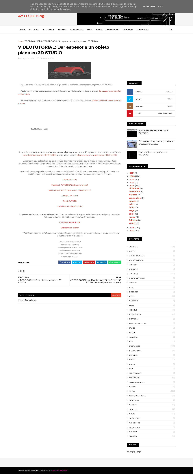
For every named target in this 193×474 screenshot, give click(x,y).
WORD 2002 (134, 423)
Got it (160, 6)
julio (131, 204)
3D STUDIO (30, 41)
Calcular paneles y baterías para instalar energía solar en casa (157, 142)
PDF (131, 341)
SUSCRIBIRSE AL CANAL (165, 113)
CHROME (133, 283)
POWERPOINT (113, 29)
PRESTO (132, 360)
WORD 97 (133, 432)
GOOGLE (133, 310)
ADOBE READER (136, 260)
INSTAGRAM (139, 106)
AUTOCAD (33, 29)
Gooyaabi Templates (59, 471)
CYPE (131, 287)
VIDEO (39, 41)
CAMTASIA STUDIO (137, 278)
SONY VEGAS (142, 29)
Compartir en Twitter (70, 228)
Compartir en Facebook (69, 222)
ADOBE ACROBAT (136, 256)
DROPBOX (133, 292)
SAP (131, 369)
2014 (132, 185)
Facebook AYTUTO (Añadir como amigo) (69, 185)
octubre (133, 195)
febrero (133, 220)
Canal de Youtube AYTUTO (69, 206)
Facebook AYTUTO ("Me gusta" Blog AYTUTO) (70, 190)
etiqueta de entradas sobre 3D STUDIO (97, 155)
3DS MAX (62, 29)
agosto (133, 201)
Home (22, 29)
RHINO (132, 364)
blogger (116, 295)
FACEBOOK (139, 92)
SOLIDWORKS (135, 373)
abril (131, 214)
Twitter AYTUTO (70, 179)
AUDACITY (133, 269)
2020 (132, 176)
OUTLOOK (133, 337)
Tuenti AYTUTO (70, 201)
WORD (99, 29)
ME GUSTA (169, 92)
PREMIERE (133, 355)
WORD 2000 (134, 418)
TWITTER (138, 99)
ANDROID (133, 265)
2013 (132, 227)
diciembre (134, 188)
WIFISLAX (133, 405)
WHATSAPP (134, 400)
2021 (132, 173)
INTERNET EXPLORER (138, 323)
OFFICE (132, 333)
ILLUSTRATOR (76, 29)
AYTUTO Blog (31, 16)
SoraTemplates (32, 471)
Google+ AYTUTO (70, 195)
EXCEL (90, 29)
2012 (132, 231)
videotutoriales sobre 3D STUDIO (39, 155)
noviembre (134, 191)
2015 (132, 182)
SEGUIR (170, 99)
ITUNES (132, 328)
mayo (132, 210)
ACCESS (132, 251)
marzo (132, 217)
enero (132, 223)
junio (132, 207)
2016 (132, 179)
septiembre (135, 198)
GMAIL (132, 305)
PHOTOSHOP (48, 29)
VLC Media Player (137, 396)
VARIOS (132, 387)
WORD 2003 (134, 427)
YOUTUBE (138, 113)
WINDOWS (128, 29)
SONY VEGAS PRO (136, 382)
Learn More (149, 6)
